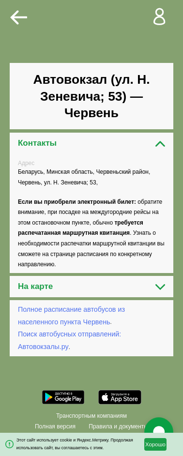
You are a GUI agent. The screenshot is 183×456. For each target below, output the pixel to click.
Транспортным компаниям (91, 415)
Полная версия (55, 426)
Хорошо (155, 444)
